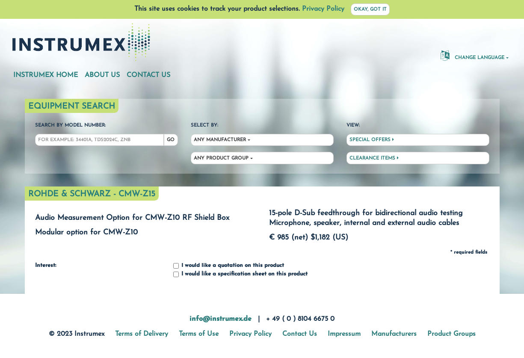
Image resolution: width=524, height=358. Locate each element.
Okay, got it (370, 9)
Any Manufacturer (220, 140)
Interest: (45, 265)
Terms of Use (199, 334)
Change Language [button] (472, 55)
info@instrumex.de (220, 319)
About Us (102, 75)
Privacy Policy (323, 9)
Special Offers (371, 139)
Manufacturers (394, 334)
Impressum (344, 334)
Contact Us (148, 75)
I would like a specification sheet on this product (240, 274)
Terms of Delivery (141, 334)
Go (171, 140)
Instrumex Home (45, 75)
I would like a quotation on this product (228, 266)
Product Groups (451, 334)
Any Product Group (221, 158)
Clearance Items (374, 158)
